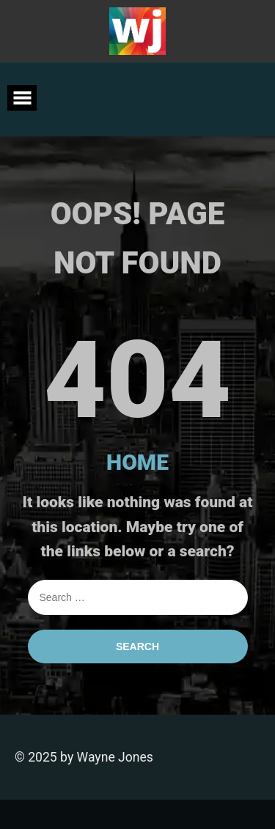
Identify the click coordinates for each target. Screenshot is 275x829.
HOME (137, 462)
